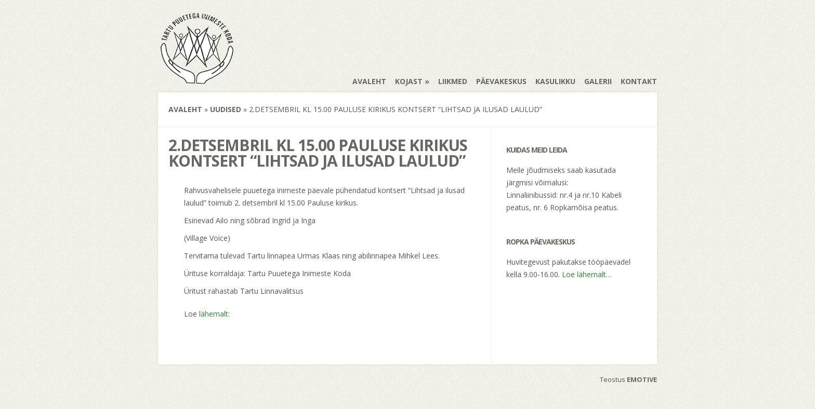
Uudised (225, 109)
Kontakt (639, 81)
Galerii (598, 81)
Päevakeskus (501, 81)
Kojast (409, 81)
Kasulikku (555, 81)
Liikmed (452, 81)
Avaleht (369, 81)
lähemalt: (214, 314)
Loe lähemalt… (587, 274)
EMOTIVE (642, 379)
